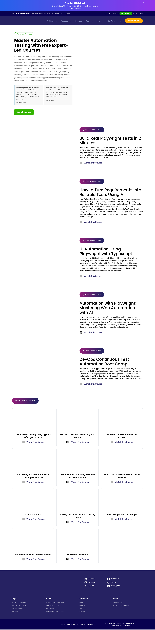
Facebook (115, 579)
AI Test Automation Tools (55, 603)
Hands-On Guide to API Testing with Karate (77, 436)
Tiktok (113, 583)
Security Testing (17, 609)
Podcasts (83, 606)
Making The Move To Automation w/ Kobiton (77, 516)
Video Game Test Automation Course (122, 436)
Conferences (118, 603)
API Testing (16, 612)
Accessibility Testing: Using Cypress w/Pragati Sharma (33, 436)
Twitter (91, 586)
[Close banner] (143, 3)
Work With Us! (110, 624)
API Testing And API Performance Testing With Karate (33, 476)
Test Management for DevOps (122, 515)
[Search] (136, 14)
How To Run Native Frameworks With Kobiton (122, 476)
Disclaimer (120, 624)
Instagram (115, 586)
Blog (81, 603)
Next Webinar (134, 21)
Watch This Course (91, 163)
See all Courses (24, 112)
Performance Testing (19, 606)
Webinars (83, 609)
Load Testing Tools (52, 606)
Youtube (91, 583)
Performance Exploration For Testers (33, 555)
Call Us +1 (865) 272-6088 (121, 626)
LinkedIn (91, 579)
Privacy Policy (130, 624)
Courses (82, 612)
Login (141, 14)
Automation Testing (19, 603)
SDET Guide (50, 609)
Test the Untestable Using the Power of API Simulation (77, 476)
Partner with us (125, 14)
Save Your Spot (75, 9)
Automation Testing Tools (55, 612)
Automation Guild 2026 (121, 606)
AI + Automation (33, 515)
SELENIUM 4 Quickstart (77, 555)
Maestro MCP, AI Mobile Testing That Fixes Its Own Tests (38, 14)
